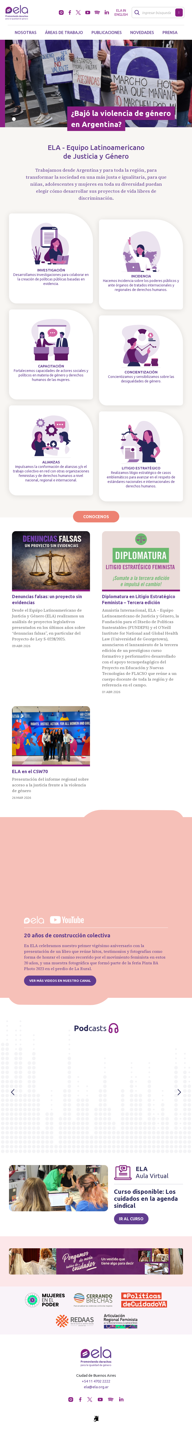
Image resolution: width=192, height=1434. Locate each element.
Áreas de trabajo (64, 32)
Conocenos (96, 516)
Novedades (142, 32)
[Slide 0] (14, 119)
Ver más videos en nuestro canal (60, 980)
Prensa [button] (170, 32)
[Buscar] (154, 12)
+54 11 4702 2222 (96, 1381)
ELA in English (121, 12)
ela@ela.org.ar (96, 1387)
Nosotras (25, 32)
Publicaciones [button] (107, 32)
